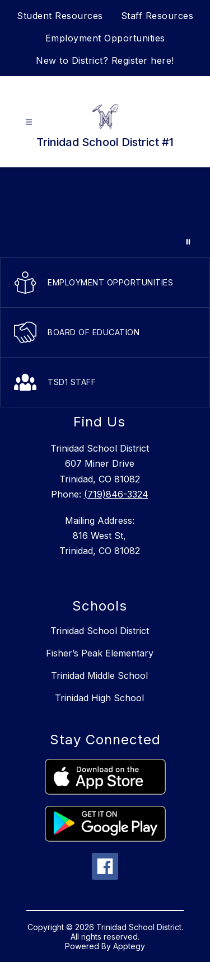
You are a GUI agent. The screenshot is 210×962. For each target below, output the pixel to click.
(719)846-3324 (116, 494)
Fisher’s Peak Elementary (99, 653)
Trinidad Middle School (99, 675)
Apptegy (129, 946)
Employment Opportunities (105, 38)
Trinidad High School (99, 697)
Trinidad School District (99, 630)
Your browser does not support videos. (105, 212)
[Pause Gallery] (188, 242)
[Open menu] (28, 122)
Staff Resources (157, 15)
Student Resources (60, 15)
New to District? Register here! (105, 60)
